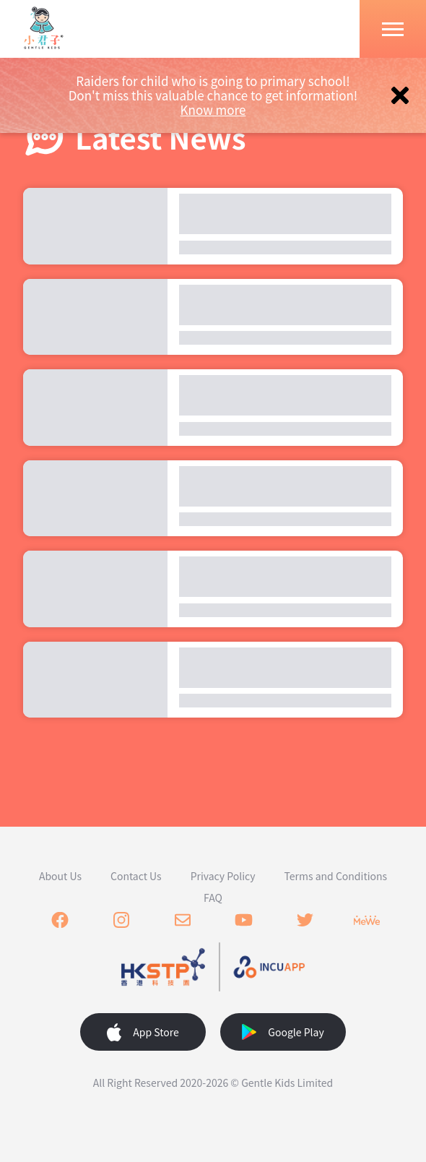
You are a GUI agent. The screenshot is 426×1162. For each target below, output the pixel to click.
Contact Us (136, 876)
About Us (60, 876)
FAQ (213, 897)
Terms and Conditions (336, 876)
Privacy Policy (223, 876)
